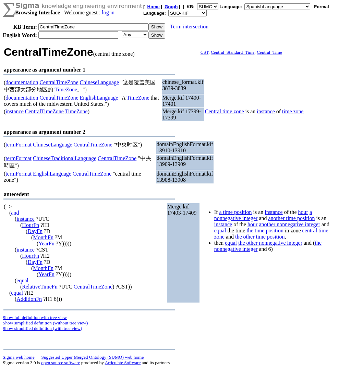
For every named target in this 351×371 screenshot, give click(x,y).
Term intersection (189, 26)
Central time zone (224, 111)
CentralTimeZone (58, 82)
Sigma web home (19, 357)
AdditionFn (29, 299)
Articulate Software (123, 362)
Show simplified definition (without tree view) (45, 322)
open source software (60, 362)
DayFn (35, 231)
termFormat (18, 145)
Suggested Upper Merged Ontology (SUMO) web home (92, 357)
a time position (235, 212)
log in (108, 12)
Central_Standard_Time (233, 52)
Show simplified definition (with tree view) (42, 328)
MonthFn (43, 237)
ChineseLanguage (99, 82)
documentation (21, 82)
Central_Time (269, 52)
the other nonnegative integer (270, 243)
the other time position (260, 237)
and (15, 213)
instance (14, 111)
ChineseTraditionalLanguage (64, 158)
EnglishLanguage (99, 98)
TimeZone (66, 89)
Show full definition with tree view (35, 317)
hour (303, 212)
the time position (264, 230)
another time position (291, 218)
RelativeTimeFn (39, 287)
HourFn (30, 225)
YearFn (46, 243)
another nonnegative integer (289, 224)
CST (204, 52)
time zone (293, 111)
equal (22, 280)
